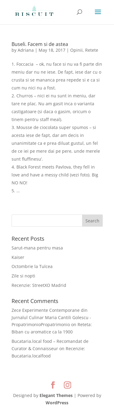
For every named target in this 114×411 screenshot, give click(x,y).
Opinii (76, 50)
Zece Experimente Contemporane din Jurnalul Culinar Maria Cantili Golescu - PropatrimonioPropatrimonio (51, 317)
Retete (91, 50)
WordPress (57, 403)
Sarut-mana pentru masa (37, 248)
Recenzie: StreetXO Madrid (39, 285)
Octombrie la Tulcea (32, 266)
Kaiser (18, 257)
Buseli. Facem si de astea (40, 44)
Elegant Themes (56, 395)
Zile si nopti (23, 276)
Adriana (26, 50)
